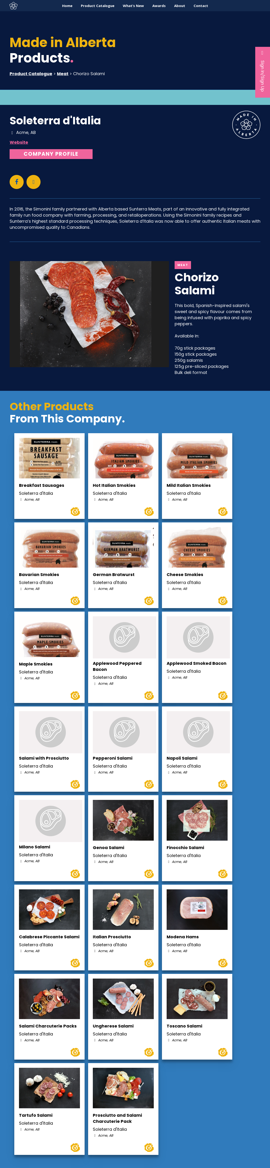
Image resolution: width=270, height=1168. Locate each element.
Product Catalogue (31, 74)
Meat (62, 74)
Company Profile (51, 154)
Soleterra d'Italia (55, 120)
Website (19, 142)
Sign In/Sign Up (262, 71)
